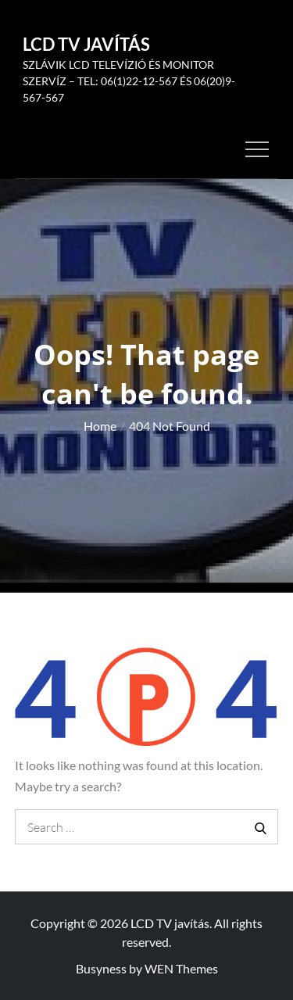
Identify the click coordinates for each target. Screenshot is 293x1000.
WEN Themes (181, 968)
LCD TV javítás (86, 44)
